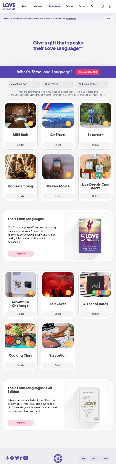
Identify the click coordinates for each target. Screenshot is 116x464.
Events (69, 6)
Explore (21, 253)
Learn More (71, 18)
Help (83, 458)
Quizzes (38, 6)
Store (82, 6)
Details (20, 145)
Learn (25, 6)
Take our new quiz (87, 72)
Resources (54, 6)
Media (94, 458)
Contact (106, 458)
